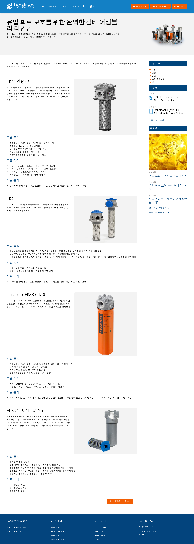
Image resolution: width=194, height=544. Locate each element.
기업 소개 (75, 6)
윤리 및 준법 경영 (59, 531)
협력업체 (99, 531)
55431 (142, 534)
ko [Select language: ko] (93, 6)
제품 (42, 6)
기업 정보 (55, 527)
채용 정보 (55, 535)
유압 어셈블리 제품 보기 (120, 501)
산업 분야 (52, 6)
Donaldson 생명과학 (16, 527)
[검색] (84, 6)
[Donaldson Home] (22, 6)
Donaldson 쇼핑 (14, 531)
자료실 (63, 6)
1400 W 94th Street (148, 527)
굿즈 (97, 539)
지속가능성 (100, 535)
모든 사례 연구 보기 (157, 212)
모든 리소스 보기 (156, 120)
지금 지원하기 (57, 539)
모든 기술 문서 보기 (157, 208)
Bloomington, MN (147, 531)
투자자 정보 (100, 527)
